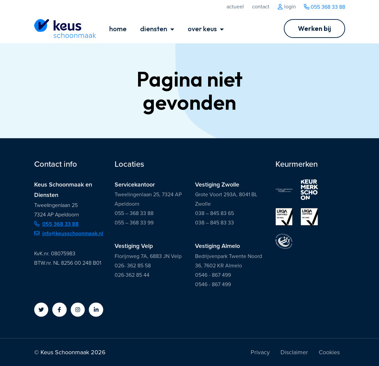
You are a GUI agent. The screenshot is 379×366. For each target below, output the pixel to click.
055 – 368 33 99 (134, 222)
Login (286, 6)
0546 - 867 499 (213, 275)
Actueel (235, 6)
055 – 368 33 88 (134, 213)
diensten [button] (154, 28)
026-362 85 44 (132, 275)
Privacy (260, 352)
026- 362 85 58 (133, 265)
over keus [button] (203, 28)
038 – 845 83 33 (214, 222)
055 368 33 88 (324, 7)
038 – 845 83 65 (214, 213)
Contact (260, 6)
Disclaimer (294, 352)
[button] (41, 310)
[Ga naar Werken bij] (314, 28)
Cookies (329, 352)
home (118, 28)
